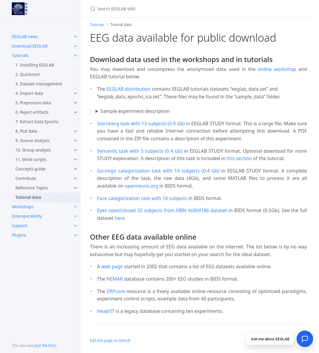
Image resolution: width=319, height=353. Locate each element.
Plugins (19, 235)
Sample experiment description (135, 111)
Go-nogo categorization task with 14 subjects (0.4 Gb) (158, 170)
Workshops (23, 206)
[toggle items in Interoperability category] (75, 216)
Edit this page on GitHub (110, 340)
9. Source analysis (32, 140)
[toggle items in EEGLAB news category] (75, 36)
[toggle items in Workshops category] (75, 207)
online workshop (277, 69)
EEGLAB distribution (128, 89)
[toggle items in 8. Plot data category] (75, 131)
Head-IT (105, 311)
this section (239, 158)
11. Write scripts (30, 159)
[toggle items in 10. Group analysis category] (75, 150)
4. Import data (29, 93)
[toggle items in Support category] (75, 225)
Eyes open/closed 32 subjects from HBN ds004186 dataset (162, 210)
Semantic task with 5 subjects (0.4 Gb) (139, 151)
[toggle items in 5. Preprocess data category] (75, 103)
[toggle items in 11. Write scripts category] (75, 159)
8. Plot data (26, 131)
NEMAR (114, 279)
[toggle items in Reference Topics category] (75, 188)
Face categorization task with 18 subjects (142, 198)
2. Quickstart (27, 74)
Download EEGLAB (29, 46)
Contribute (25, 178)
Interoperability (27, 216)
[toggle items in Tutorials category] (75, 55)
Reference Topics (31, 188)
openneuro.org (141, 186)
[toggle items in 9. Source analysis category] (75, 140)
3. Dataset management (38, 84)
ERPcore (116, 291)
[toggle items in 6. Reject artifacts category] (75, 112)
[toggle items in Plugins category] (75, 235)
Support (19, 225)
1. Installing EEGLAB (34, 65)
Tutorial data (28, 197)
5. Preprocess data (33, 102)
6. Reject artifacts (31, 112)
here (120, 218)
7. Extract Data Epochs (36, 121)
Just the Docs (45, 345)
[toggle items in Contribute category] (75, 178)
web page (112, 266)
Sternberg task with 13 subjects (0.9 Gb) (141, 123)
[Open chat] (305, 339)
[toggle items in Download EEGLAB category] (75, 46)
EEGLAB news (25, 36)
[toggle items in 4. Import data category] (75, 93)
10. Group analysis (33, 150)
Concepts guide (30, 169)
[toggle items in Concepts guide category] (75, 169)
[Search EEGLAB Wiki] (159, 8)
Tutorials (20, 55)
